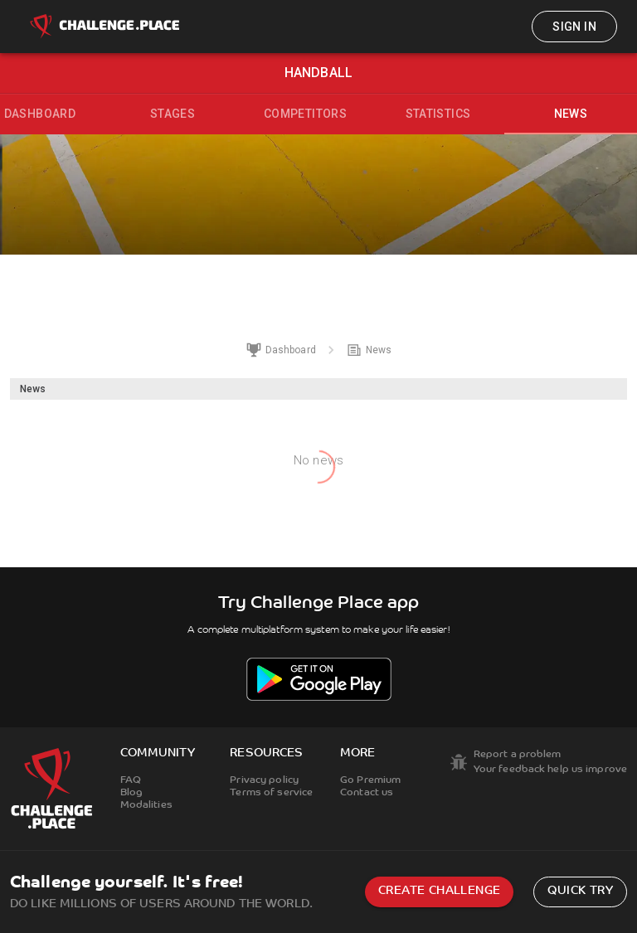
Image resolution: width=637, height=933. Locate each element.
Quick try (580, 891)
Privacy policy (264, 780)
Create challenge (439, 891)
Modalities (146, 805)
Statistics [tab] (438, 113)
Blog (131, 793)
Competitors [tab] (305, 113)
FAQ (130, 780)
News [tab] (571, 113)
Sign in (574, 26)
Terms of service (271, 793)
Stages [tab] (172, 113)
